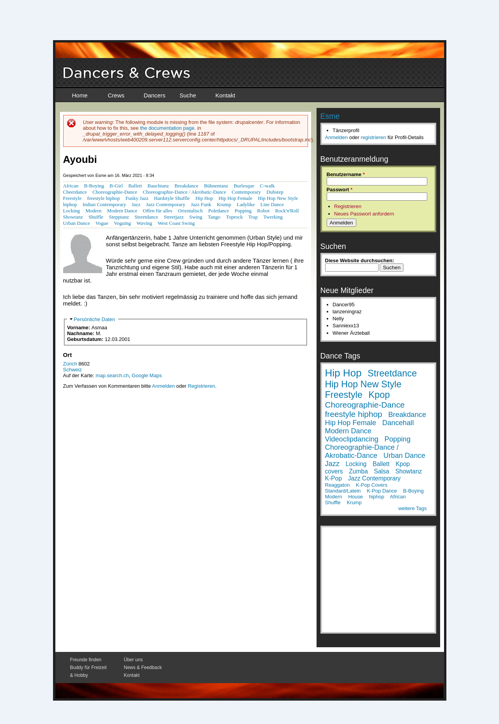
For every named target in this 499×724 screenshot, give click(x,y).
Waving (144, 223)
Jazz (136, 204)
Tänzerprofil (346, 130)
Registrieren (201, 386)
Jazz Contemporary (165, 204)
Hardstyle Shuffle (172, 198)
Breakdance (186, 186)
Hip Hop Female (236, 198)
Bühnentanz (216, 186)
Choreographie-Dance (114, 192)
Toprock (234, 217)
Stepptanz (119, 217)
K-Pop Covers (372, 485)
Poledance (218, 211)
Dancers (155, 95)
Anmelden (163, 386)
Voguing (122, 223)
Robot (263, 211)
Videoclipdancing (352, 439)
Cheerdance (75, 192)
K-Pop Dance (382, 491)
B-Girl (116, 186)
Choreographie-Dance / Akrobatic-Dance (184, 192)
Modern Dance (122, 211)
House (355, 497)
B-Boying (94, 186)
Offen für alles (158, 211)
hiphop (70, 204)
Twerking (273, 217)
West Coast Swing (176, 223)
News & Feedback (143, 667)
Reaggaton (337, 485)
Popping (243, 211)
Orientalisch (190, 211)
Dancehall (398, 423)
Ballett (135, 186)
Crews (116, 95)
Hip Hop (204, 198)
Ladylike (246, 204)
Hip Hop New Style (278, 198)
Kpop (379, 395)
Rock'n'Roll (287, 211)
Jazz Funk (201, 204)
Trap (253, 217)
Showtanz (73, 217)
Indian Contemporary (104, 204)
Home (80, 95)
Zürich (70, 364)
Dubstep (275, 192)
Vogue (102, 223)
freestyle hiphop (103, 198)
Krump (224, 204)
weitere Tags (412, 508)
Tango (214, 217)
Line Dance (272, 204)
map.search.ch (112, 375)
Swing (195, 217)
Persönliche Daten (94, 319)
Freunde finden (86, 659)
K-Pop (333, 478)
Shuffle (95, 217)
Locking (71, 211)
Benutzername (346, 174)
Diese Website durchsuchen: (359, 260)
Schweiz (72, 370)
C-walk (267, 186)
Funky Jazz (137, 198)
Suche (188, 95)
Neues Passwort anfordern (364, 214)
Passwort (339, 189)
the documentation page (167, 128)
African (71, 186)
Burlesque (244, 186)
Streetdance (146, 217)
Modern (93, 211)
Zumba (358, 471)
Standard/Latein (343, 491)
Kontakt (225, 95)
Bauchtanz (158, 186)
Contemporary (246, 192)
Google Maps (147, 375)
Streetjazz (174, 217)
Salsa (381, 471)
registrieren (373, 137)
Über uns (133, 659)
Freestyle (72, 198)
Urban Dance (76, 223)
